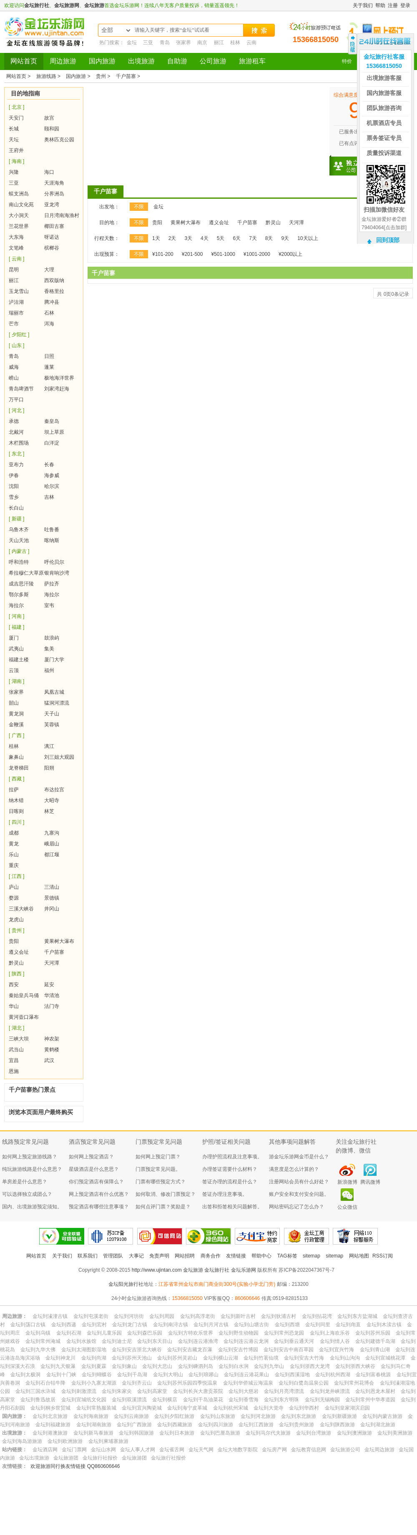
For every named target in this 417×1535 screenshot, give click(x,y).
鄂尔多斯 (19, 595)
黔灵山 (16, 963)
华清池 (51, 995)
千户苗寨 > (128, 76)
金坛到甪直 (348, 1325)
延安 (49, 985)
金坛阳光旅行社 (125, 1284)
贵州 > (104, 76)
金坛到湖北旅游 (377, 1425)
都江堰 (51, 855)
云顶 (14, 670)
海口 (49, 172)
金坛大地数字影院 (238, 1449)
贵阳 (14, 941)
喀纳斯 (51, 540)
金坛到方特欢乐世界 (190, 1333)
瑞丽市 (16, 313)
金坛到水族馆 (81, 1341)
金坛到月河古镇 (211, 1325)
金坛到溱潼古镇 (50, 1316)
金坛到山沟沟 (345, 1358)
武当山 (16, 1049)
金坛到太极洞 (25, 1375)
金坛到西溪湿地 (292, 1375)
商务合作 (211, 1256)
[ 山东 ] (16, 345)
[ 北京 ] (16, 107)
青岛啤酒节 (21, 389)
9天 (285, 238)
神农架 (51, 1039)
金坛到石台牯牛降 (45, 1383)
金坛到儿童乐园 (104, 1333)
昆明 (14, 269)
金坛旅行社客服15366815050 (384, 61)
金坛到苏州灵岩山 (177, 1358)
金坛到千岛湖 (132, 1375)
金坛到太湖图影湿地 (83, 1349)
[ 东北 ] (16, 454)
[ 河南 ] (16, 616)
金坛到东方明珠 (281, 1399)
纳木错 (16, 800)
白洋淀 (51, 443)
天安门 (16, 118)
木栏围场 (19, 443)
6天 (237, 238)
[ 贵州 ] (16, 930)
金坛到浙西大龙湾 (310, 1366)
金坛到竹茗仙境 (261, 1358)
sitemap (311, 1256)
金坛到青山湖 (375, 1349)
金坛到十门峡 (61, 1375)
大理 (49, 269)
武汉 (49, 1060)
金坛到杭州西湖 (332, 1375)
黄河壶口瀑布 (24, 1017)
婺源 (14, 898)
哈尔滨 (51, 486)
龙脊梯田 (19, 768)
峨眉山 (51, 844)
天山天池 (19, 540)
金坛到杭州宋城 (230, 1408)
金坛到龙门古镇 (129, 1325)
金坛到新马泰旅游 (93, 1433)
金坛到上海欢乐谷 (330, 1333)
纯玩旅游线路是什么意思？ (32, 1169)
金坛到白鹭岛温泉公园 (304, 1383)
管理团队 (113, 1256)
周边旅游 (63, 61)
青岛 (165, 42)
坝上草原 (54, 432)
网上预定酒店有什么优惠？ (99, 1194)
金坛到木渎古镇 (384, 1325)
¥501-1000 (223, 254)
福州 (49, 670)
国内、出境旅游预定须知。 (32, 1207)
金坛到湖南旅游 (93, 1425)
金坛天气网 (201, 1449)
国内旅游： (14, 1416)
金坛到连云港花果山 (246, 1375)
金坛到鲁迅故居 (37, 1399)
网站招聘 (185, 1256)
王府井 (16, 150)
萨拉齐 (51, 584)
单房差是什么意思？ (24, 1182)
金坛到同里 (317, 1325)
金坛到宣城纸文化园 (83, 1399)
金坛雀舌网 (171, 1449)
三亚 (148, 42)
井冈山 (51, 909)
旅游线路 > (49, 76)
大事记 (136, 1256)
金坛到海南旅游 (90, 1416)
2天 (172, 238)
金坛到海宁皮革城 (187, 1408)
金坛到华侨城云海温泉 (248, 1383)
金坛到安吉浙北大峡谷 (137, 1349)
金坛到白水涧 (234, 1366)
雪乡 (14, 497)
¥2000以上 (290, 254)
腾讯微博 (370, 1182)
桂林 (235, 42)
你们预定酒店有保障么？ (96, 1182)
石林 (49, 313)
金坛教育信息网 (308, 1449)
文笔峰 (16, 248)
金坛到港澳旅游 (50, 1433)
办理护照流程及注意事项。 (232, 1157)
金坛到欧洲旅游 (65, 1441)
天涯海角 (54, 183)
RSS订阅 (382, 1256)
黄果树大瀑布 (59, 941)
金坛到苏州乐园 (372, 1333)
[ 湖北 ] (16, 1028)
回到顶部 (387, 240)
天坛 (14, 139)
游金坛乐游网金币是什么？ (299, 1157)
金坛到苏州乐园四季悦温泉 (187, 1383)
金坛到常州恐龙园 (284, 1333)
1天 (156, 238)
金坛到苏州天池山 (132, 1358)
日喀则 (16, 811)
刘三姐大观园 (59, 757)
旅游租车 (252, 61)
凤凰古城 (54, 692)
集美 (49, 649)
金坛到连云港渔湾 (198, 1341)
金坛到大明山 (168, 1375)
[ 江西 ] (16, 876)
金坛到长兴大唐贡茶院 (198, 1391)
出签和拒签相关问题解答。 (232, 1207)
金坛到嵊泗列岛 (195, 1366)
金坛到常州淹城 (42, 1341)
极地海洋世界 (59, 378)
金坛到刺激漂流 (78, 1391)
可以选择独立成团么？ (27, 1194)
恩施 (14, 1071)
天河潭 (51, 963)
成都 (14, 833)
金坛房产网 (274, 1449)
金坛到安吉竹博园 (238, 1349)
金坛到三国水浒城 (35, 1391)
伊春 (14, 475)
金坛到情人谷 (335, 1341)
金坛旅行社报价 (100, 1458)
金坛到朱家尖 (117, 1391)
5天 (221, 238)
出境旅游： (14, 1433)
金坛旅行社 (36, 5)
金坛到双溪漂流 (129, 1399)
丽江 (219, 42)
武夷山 (16, 649)
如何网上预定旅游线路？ (29, 1157)
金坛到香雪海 (244, 1399)
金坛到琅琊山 (203, 1375)
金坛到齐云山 (137, 1383)
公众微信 (347, 1207)
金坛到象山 (124, 1366)
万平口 (16, 399)
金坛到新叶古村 (238, 1316)
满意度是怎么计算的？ (294, 1169)
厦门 (14, 638)
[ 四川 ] (16, 822)
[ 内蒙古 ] (19, 551)
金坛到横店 (164, 1399)
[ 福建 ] (16, 627)
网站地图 (359, 1256)
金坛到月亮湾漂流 (284, 1391)
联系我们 (88, 1256)
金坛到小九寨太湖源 (93, 1383)
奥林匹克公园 (59, 139)
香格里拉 (54, 291)
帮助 (380, 5)
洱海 (49, 324)
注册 (393, 5)
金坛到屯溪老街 (90, 1316)
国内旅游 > (79, 76)
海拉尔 (51, 595)
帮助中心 (261, 1256)
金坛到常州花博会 (354, 1383)
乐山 (14, 855)
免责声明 (159, 1256)
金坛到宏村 (94, 1325)
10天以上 (307, 238)
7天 (253, 238)
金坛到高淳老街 (197, 1316)
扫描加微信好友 (384, 209)
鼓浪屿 (51, 638)
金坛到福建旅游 (52, 1425)
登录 (405, 5)
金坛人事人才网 (137, 1449)
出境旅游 (141, 61)
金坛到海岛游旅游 (22, 1441)
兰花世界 (19, 226)
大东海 (16, 237)
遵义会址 (19, 952)
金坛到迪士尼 (117, 1341)
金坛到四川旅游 (215, 1425)
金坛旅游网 (66, 5)
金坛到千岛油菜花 (203, 1399)
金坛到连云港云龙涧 (246, 1341)
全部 (107, 30)
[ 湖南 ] (16, 681)
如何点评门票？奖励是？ (163, 1207)
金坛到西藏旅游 (174, 1425)
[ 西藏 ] (16, 779)
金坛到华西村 (304, 1408)
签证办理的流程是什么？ (229, 1182)
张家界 (183, 42)
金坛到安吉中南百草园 (289, 1349)
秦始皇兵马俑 (24, 995)
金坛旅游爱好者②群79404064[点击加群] (384, 223)
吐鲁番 (51, 529)
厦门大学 (54, 659)
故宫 (49, 118)
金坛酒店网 (45, 1449)
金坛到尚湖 (93, 1358)
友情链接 (236, 1256)
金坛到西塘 (287, 1325)
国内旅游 (102, 61)
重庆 (14, 865)
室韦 (49, 605)
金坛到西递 (63, 1325)
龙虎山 (16, 919)
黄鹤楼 (51, 1049)
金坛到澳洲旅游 (354, 1433)
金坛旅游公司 (345, 1449)
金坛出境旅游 (34, 1458)
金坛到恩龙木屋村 (375, 1391)
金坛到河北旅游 (258, 1416)
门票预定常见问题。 (158, 1169)
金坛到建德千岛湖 (375, 1341)
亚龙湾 (51, 205)
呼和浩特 (19, 562)
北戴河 (16, 432)
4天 (204, 238)
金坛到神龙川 (60, 1358)
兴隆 (14, 172)
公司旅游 (213, 61)
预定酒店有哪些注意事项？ (99, 1207)
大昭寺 (51, 800)
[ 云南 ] (16, 259)
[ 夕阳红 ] (19, 335)
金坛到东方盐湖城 (357, 1316)
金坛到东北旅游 (298, 1416)
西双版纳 (54, 280)
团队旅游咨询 (384, 108)
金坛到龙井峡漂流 (330, 1391)
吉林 (49, 497)
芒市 (14, 324)
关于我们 (363, 5)
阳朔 (49, 768)
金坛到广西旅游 (134, 1425)
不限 (139, 207)
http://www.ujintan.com (157, 1270)
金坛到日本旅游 (176, 1433)
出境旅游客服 (384, 78)
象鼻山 (16, 757)
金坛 (132, 42)
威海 (14, 367)
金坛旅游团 (65, 1458)
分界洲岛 (54, 194)
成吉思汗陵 (21, 584)
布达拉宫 (54, 789)
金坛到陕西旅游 (337, 1425)
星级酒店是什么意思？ (94, 1169)
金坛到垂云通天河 (294, 1341)
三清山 (51, 887)
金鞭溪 (16, 725)
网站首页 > (19, 76)
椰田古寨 (54, 226)
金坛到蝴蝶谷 (97, 1375)
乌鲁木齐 (19, 529)
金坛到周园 (161, 1316)
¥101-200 (162, 254)
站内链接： (14, 1449)
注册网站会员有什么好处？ (299, 1182)
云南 (251, 42)
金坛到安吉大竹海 (304, 1358)
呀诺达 (51, 237)
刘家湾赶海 (56, 389)
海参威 (51, 475)
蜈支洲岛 (19, 194)
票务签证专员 (384, 138)
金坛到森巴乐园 (144, 1333)
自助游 (177, 61)
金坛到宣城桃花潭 (385, 1358)
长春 (49, 465)
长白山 (16, 508)
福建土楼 (19, 659)
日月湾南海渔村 (61, 215)
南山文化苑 (21, 205)
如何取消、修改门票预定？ (166, 1194)
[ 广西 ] (16, 735)
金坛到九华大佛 (37, 1349)
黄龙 (14, 844)
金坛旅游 (94, 5)
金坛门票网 (74, 1449)
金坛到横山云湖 (220, 1358)
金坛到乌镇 (37, 1333)
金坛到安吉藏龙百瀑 (189, 1349)
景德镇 (51, 898)
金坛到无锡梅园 (322, 1399)
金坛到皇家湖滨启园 (347, 1408)
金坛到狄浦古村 (278, 1316)
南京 (202, 42)
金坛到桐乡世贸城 (50, 1408)
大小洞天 (19, 215)
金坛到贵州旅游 (296, 1425)
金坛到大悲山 (157, 1366)
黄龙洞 (16, 714)
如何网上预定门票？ (158, 1157)
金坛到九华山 (269, 1366)
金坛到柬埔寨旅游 (108, 1441)
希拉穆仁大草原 (26, 573)
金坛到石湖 (68, 1333)
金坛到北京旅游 (50, 1416)
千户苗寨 (54, 952)
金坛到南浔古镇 (170, 1325)
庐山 (14, 887)
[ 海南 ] (16, 161)
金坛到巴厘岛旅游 (220, 1433)
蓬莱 (49, 367)
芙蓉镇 (51, 725)
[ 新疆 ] (16, 519)
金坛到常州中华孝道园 (370, 1399)
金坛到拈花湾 (317, 1316)
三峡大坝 (19, 1039)
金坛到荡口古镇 (27, 1325)
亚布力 (16, 465)
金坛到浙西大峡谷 (355, 1366)
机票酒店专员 (384, 123)
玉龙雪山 (19, 291)
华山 (14, 1006)
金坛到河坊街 (129, 1316)
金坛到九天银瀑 (57, 1366)
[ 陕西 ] (16, 974)
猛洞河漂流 (56, 703)
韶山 (14, 703)
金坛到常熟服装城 (96, 1408)
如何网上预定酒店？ (91, 1157)
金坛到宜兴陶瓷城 (142, 1408)
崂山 (14, 378)
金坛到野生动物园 (239, 1333)
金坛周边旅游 (379, 1449)
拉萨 (14, 789)
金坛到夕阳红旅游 (174, 1416)
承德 (14, 421)
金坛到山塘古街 (251, 1325)
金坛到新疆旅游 (339, 1416)
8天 (269, 238)
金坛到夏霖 (93, 1366)
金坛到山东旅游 (217, 1416)
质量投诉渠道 (384, 153)
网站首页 (23, 61)
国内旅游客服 (384, 93)
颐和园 (51, 129)
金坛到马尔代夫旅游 (268, 1433)
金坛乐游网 (243, 1270)
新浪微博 (347, 1182)
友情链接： (14, 1466)
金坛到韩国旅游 (136, 1433)
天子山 (51, 714)
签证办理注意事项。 (224, 1194)
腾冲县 (51, 302)
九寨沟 (51, 833)
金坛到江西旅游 (256, 1425)
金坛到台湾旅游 (313, 1433)
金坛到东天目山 (154, 1341)
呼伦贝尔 (54, 562)
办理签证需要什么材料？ (229, 1169)
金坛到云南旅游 (131, 1416)
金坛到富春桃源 (373, 1375)
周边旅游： (14, 1316)
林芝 (49, 811)
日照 (49, 356)
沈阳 (14, 486)
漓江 (49, 746)
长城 (14, 129)
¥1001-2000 (257, 254)
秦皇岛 (51, 421)
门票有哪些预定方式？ (161, 1182)
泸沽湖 (16, 302)
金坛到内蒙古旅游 (382, 1416)
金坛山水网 (103, 1449)
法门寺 (51, 1006)
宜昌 (14, 1060)
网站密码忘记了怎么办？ (296, 1207)
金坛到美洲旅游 (394, 1433)
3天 (188, 238)
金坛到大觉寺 (269, 1408)
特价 (347, 61)
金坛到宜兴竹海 (336, 1349)
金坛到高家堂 (152, 1391)
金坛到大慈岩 (244, 1391)
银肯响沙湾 (56, 573)
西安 (14, 985)
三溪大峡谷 (21, 909)
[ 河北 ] (16, 410)
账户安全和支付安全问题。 (299, 1194)
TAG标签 (287, 1256)
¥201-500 (192, 254)
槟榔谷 (51, 248)
